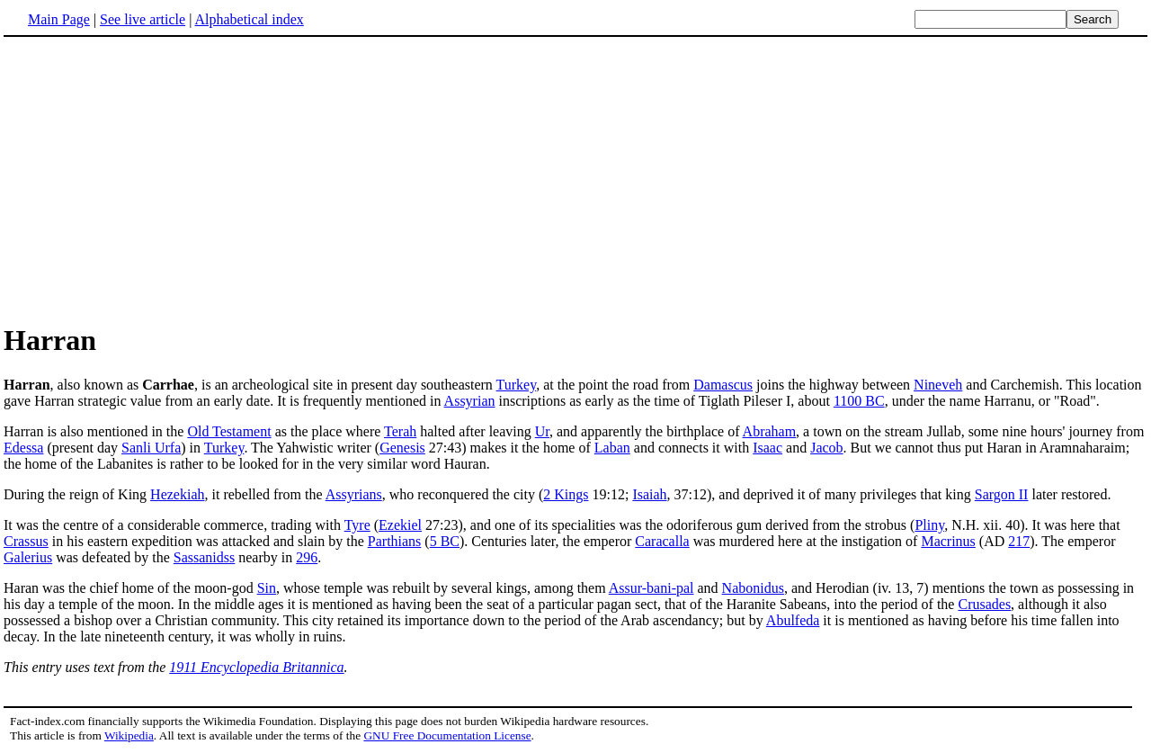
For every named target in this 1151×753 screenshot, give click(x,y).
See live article (142, 19)
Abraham (770, 431)
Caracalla (662, 541)
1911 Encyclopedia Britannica (256, 667)
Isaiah (649, 494)
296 (306, 557)
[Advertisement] (575, 179)
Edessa (23, 447)
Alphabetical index (248, 19)
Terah (400, 431)
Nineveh (938, 384)
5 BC (445, 541)
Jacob (826, 447)
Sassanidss (204, 557)
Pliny (929, 525)
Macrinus (948, 541)
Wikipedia (129, 735)
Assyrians (354, 494)
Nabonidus (753, 588)
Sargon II (1002, 494)
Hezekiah (177, 494)
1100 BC (859, 400)
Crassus (26, 541)
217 (1019, 541)
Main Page (59, 19)
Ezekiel (400, 525)
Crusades (984, 604)
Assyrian (469, 400)
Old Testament (229, 431)
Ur (542, 431)
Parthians (395, 541)
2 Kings (565, 494)
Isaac (767, 447)
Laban (612, 447)
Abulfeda (793, 620)
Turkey (516, 384)
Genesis (402, 447)
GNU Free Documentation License (447, 735)
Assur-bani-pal (651, 588)
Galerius (28, 557)
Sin (266, 588)
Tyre (357, 525)
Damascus (723, 384)
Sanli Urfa (151, 447)
